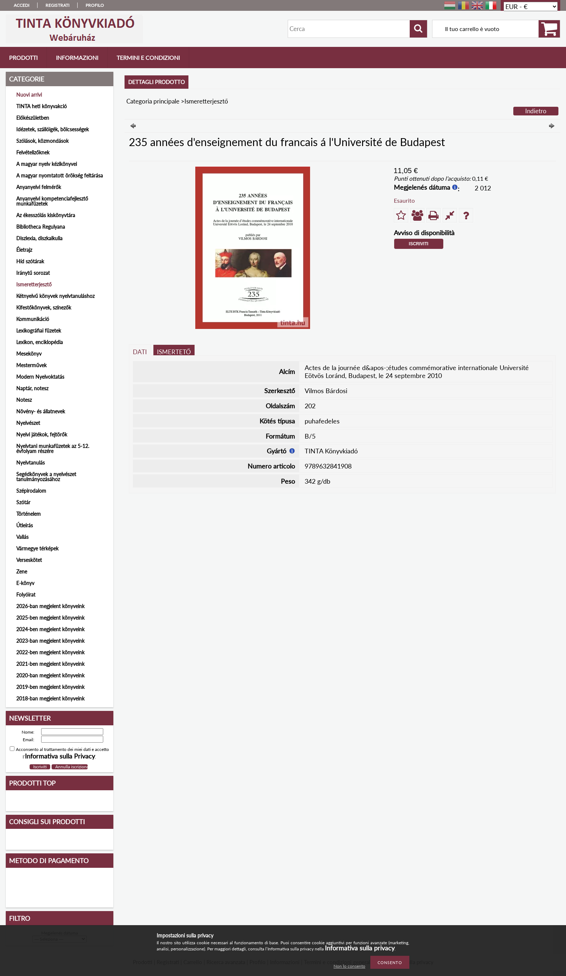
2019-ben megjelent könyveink (50, 687)
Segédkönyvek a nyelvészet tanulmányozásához (46, 476)
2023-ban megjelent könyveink (50, 641)
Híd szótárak (30, 261)
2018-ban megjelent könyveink (50, 698)
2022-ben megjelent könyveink (50, 652)
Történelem (28, 514)
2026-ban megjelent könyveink (50, 606)
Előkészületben (32, 118)
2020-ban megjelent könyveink (50, 675)
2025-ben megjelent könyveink (50, 618)
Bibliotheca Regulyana (40, 227)
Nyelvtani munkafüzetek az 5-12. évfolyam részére (52, 448)
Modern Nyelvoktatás (40, 377)
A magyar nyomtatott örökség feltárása (59, 175)
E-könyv (25, 583)
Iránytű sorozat (33, 273)
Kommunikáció (32, 319)
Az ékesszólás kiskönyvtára (45, 215)
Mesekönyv (29, 354)
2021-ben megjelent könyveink (50, 664)
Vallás (22, 537)
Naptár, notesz (32, 388)
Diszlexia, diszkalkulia (39, 238)
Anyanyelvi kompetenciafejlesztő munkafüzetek (52, 201)
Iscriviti (418, 243)
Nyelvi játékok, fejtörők (41, 434)
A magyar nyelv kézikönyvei (46, 164)
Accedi (21, 5)
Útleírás (24, 525)
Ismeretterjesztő (34, 284)
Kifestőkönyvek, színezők (43, 307)
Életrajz (24, 250)
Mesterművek (31, 365)
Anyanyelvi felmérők (38, 187)
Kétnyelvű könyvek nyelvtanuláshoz (55, 296)
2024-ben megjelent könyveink (50, 629)
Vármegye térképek (37, 548)
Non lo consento (349, 966)
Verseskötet (29, 560)
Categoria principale (152, 101)
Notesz (24, 400)
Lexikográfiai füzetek (38, 330)
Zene (21, 571)
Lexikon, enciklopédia (39, 342)
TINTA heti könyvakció (41, 106)
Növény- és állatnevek (40, 411)
